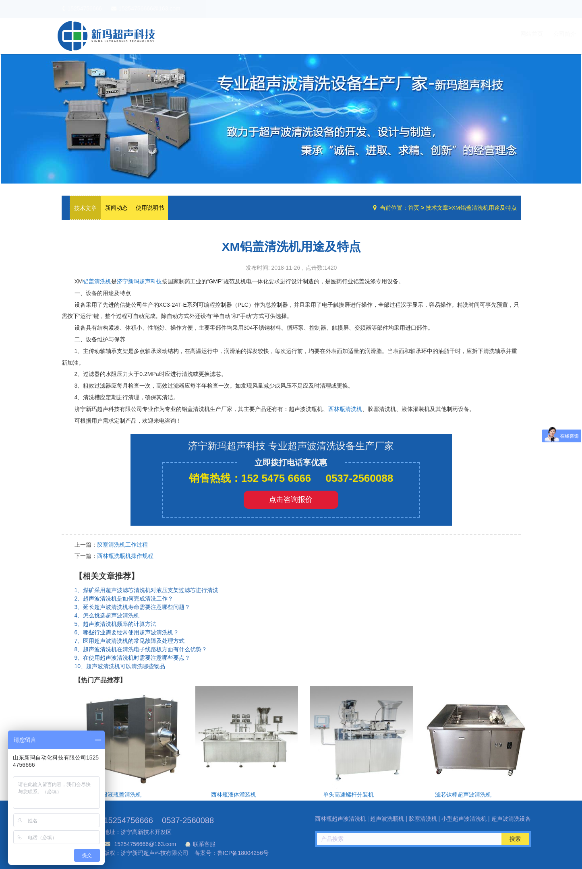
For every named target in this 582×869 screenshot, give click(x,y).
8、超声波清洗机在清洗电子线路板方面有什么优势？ (141, 649)
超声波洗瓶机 (106, 36)
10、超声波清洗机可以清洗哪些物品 (120, 666)
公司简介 (401, 34)
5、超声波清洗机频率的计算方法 (116, 624)
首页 (413, 207)
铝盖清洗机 (97, 281)
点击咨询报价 (291, 499)
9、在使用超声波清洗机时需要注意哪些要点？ (133, 657)
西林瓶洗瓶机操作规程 (125, 556)
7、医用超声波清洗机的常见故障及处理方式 (130, 641)
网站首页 (368, 34)
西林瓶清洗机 (345, 409)
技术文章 (471, 34)
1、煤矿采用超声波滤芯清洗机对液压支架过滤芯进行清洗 (147, 590)
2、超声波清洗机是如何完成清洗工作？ (124, 598)
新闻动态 (116, 207)
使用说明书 (150, 207)
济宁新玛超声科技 (139, 281)
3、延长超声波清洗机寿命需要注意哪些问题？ (133, 607)
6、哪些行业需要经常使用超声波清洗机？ (127, 632)
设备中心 (436, 34)
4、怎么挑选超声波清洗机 (107, 615)
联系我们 (504, 34)
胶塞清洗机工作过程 (122, 544)
